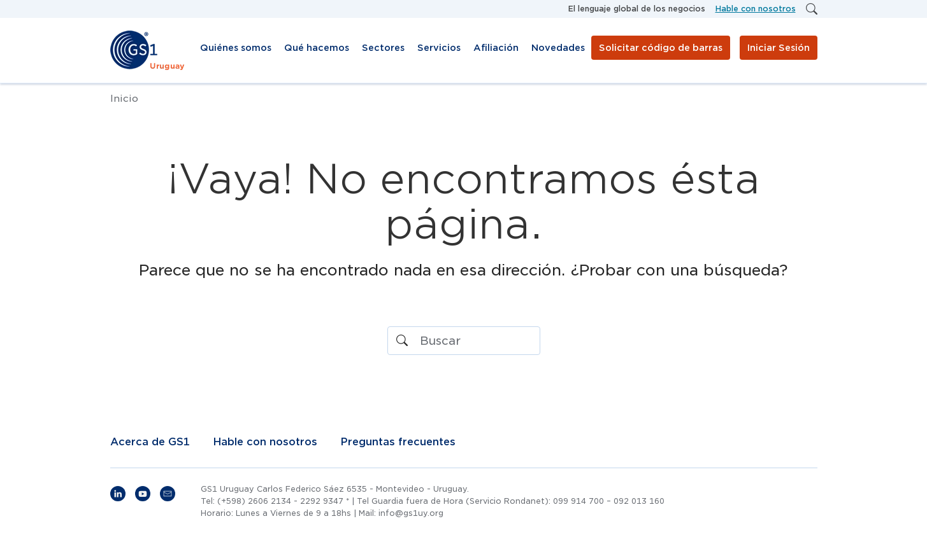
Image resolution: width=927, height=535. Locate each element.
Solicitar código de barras (660, 48)
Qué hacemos (316, 48)
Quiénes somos (235, 48)
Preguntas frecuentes (398, 442)
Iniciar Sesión (778, 48)
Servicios (439, 48)
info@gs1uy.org (410, 513)
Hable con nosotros (755, 9)
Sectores (383, 48)
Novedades (558, 48)
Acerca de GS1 (150, 442)
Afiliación (496, 48)
